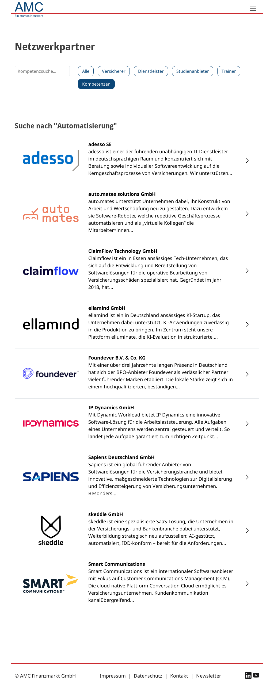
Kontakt (179, 675)
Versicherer (113, 71)
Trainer (229, 71)
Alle (85, 71)
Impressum (113, 675)
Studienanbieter (192, 71)
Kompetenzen (96, 84)
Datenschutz (148, 675)
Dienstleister (151, 71)
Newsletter (208, 675)
